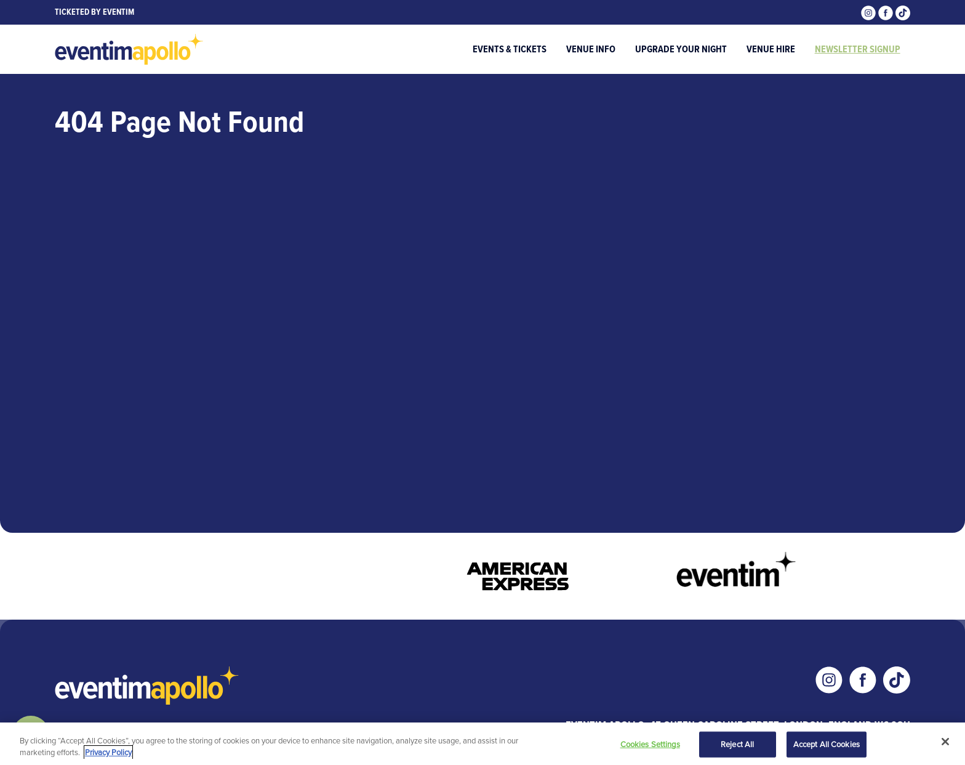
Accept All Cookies (826, 744)
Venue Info (590, 49)
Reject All (737, 744)
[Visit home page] (129, 49)
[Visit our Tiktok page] (902, 12)
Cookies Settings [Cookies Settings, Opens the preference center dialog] (650, 744)
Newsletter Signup (857, 49)
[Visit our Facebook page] (886, 12)
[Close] (945, 741)
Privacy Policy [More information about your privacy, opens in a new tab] (108, 752)
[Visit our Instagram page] (869, 12)
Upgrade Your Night (681, 49)
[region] (482, 743)
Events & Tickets (510, 49)
